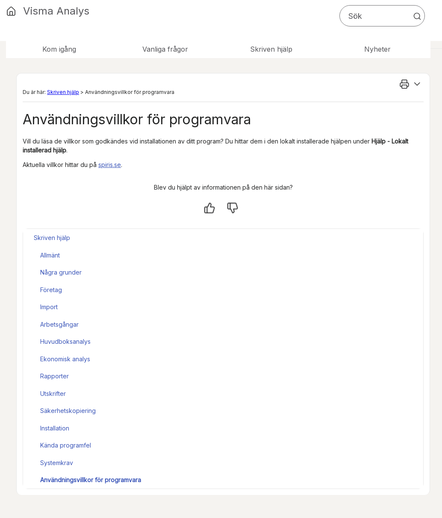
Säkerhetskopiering (68, 410)
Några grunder (61, 272)
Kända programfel (65, 445)
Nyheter (377, 49)
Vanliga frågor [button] (165, 49)
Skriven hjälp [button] (271, 49)
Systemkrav (56, 462)
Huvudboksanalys (65, 341)
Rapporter (54, 376)
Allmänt (50, 255)
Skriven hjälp (63, 92)
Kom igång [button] (59, 49)
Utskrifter (53, 393)
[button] (417, 16)
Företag (51, 289)
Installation (54, 428)
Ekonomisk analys (65, 359)
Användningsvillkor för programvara (90, 479)
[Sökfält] (382, 15)
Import (49, 306)
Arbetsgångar (59, 324)
